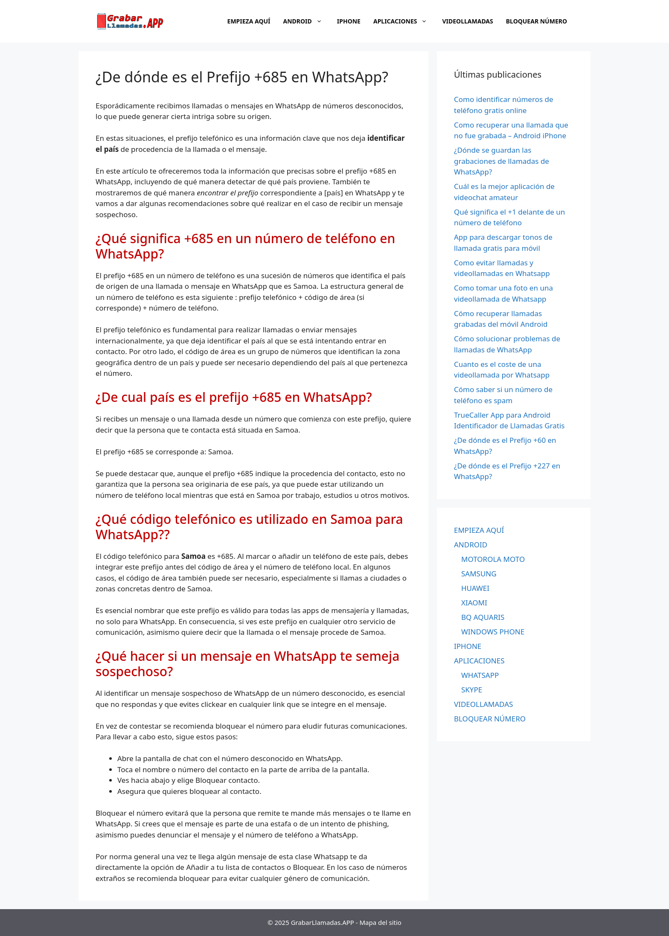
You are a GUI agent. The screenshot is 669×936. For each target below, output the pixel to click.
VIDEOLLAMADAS (467, 21)
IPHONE (349, 21)
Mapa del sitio (380, 922)
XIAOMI (474, 603)
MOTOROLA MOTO (493, 559)
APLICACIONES (404, 21)
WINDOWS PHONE (492, 632)
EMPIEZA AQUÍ (249, 21)
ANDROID (307, 21)
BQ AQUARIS (482, 617)
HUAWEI (475, 588)
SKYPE (471, 690)
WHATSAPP (480, 675)
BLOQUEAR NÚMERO (536, 21)
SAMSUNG (479, 573)
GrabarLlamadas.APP (322, 922)
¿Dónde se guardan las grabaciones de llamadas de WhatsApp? (501, 161)
